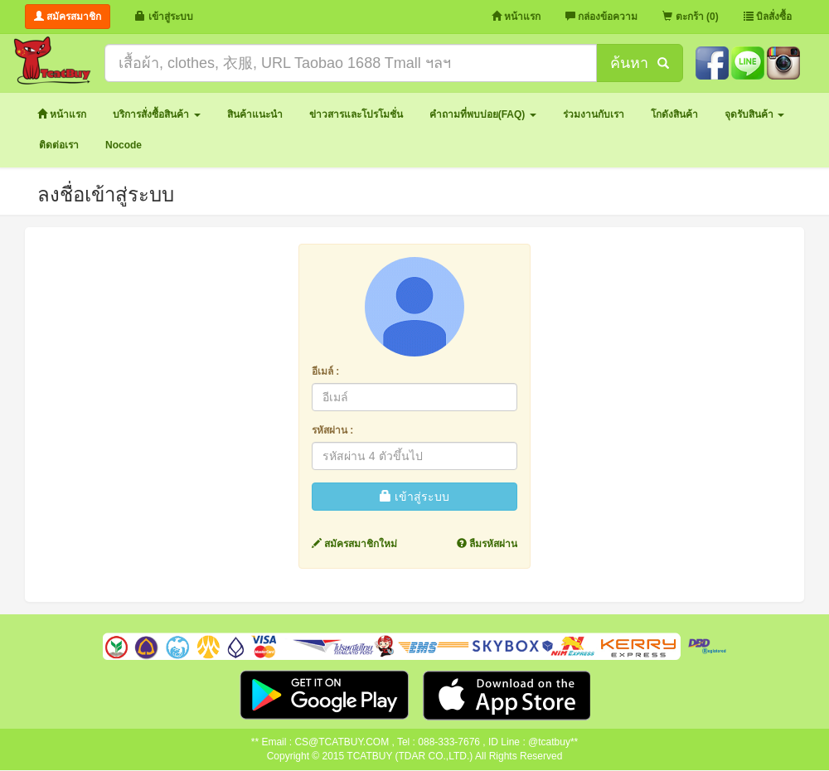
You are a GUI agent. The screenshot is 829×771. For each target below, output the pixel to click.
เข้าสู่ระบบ (414, 496)
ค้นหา (639, 63)
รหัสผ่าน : (332, 430)
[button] (156, 114)
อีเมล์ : (325, 371)
